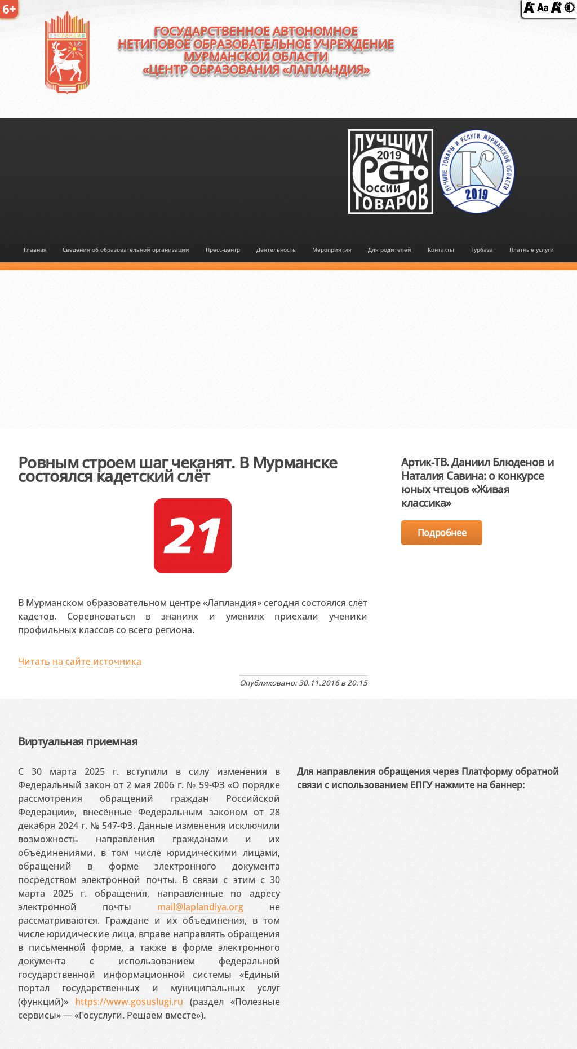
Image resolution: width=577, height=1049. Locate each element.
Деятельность (276, 249)
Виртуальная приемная (77, 741)
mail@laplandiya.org (200, 907)
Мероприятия (332, 249)
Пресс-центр (223, 249)
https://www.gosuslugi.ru (129, 1001)
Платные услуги (531, 249)
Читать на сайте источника (79, 661)
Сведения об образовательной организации (126, 249)
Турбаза (482, 249)
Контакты (441, 249)
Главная (35, 249)
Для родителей (389, 249)
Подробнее (442, 532)
